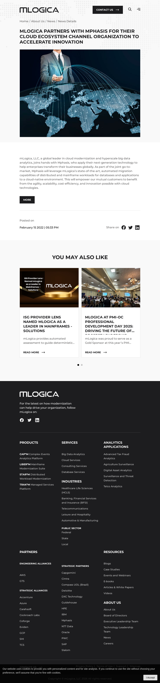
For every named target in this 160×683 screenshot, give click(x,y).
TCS (22, 644)
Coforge (25, 621)
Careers (108, 643)
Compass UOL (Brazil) (75, 584)
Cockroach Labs (30, 615)
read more (34, 352)
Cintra (65, 578)
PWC (65, 638)
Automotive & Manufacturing (80, 520)
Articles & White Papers (119, 587)
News (51, 21)
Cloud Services (71, 460)
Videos (108, 593)
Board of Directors (115, 615)
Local (65, 544)
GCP (22, 633)
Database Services (73, 472)
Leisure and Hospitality (76, 514)
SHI (22, 638)
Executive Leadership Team (121, 621)
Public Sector (71, 528)
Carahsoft (26, 609)
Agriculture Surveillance (119, 464)
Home (24, 21)
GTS (22, 581)
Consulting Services (74, 466)
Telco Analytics (113, 486)
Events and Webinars (117, 575)
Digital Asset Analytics (118, 470)
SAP (64, 644)
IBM (64, 614)
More (27, 199)
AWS (23, 575)
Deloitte (67, 590)
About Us (37, 21)
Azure (23, 603)
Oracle (66, 632)
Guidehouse (69, 602)
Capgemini (69, 572)
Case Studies (112, 569)
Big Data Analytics (73, 454)
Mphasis (67, 620)
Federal (66, 532)
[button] (78, 365)
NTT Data (67, 626)
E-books (109, 581)
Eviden (24, 627)
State (65, 538)
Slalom (66, 650)
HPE (64, 608)
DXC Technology (72, 596)
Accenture (26, 597)
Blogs (107, 563)
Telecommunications (75, 508)
